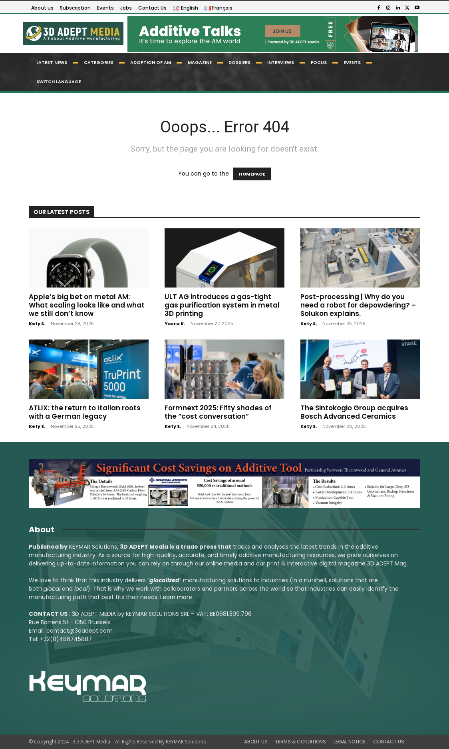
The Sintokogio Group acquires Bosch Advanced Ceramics (354, 412)
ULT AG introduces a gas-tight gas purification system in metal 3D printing (222, 305)
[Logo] (72, 33)
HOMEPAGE (252, 174)
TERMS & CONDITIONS (300, 741)
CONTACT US (388, 741)
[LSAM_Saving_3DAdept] (224, 483)
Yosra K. (175, 323)
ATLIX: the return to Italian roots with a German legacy (85, 412)
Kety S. (37, 323)
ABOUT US (256, 741)
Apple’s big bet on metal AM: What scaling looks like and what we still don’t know (87, 305)
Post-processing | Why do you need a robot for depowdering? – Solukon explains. (358, 305)
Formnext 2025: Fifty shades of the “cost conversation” (218, 412)
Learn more (176, 597)
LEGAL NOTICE (350, 741)
